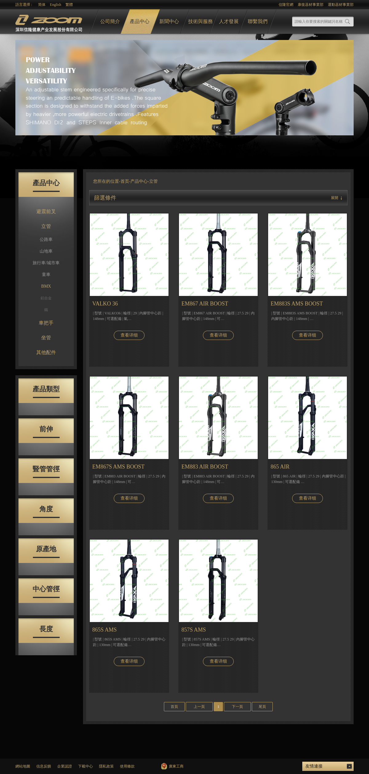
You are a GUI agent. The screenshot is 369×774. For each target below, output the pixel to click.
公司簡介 (110, 21)
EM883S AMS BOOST (297, 304)
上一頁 (199, 706)
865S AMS (104, 630)
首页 (125, 181)
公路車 (46, 239)
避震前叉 (46, 211)
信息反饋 (43, 766)
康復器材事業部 (310, 4)
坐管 (46, 337)
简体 (42, 4)
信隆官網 (286, 4)
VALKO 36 (105, 304)
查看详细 (129, 335)
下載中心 (85, 766)
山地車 (46, 251)
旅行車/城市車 (46, 263)
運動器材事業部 (341, 4)
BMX (46, 286)
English (55, 4)
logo (49, 22)
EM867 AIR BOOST (204, 304)
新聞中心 (169, 21)
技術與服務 (200, 21)
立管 (46, 226)
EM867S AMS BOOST (118, 467)
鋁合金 (46, 298)
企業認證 (64, 766)
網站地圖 (22, 766)
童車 (46, 274)
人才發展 (229, 21)
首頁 (174, 706)
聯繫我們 (258, 21)
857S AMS (193, 630)
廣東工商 (176, 766)
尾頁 (262, 706)
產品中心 (139, 21)
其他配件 (46, 352)
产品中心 (139, 181)
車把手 (46, 322)
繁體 (69, 4)
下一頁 (237, 706)
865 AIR (280, 467)
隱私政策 (106, 766)
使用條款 (127, 766)
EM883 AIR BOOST (204, 467)
